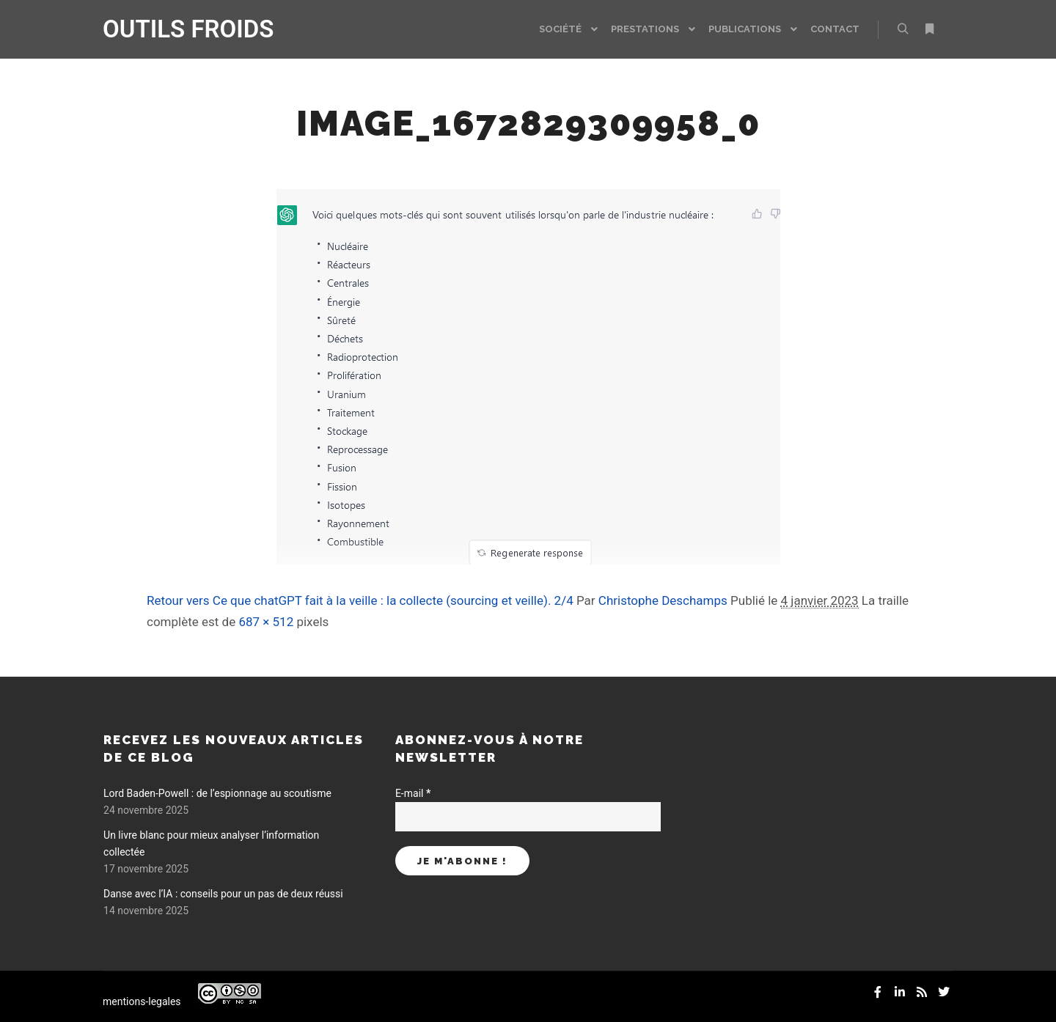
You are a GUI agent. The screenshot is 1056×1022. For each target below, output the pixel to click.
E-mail (412, 793)
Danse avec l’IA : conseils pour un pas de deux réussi (223, 894)
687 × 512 (265, 621)
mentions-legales (142, 1001)
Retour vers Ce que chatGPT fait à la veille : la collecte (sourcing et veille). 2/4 (360, 600)
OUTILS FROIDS (176, 29)
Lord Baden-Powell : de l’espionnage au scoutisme (217, 793)
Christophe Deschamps (662, 600)
